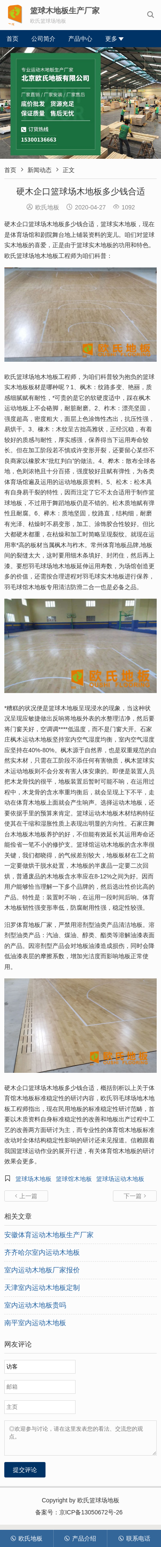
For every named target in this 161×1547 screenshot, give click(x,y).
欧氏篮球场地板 (98, 1505)
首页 (12, 38)
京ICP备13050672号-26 (91, 1517)
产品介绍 (80, 1538)
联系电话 (134, 1538)
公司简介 (43, 38)
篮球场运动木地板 (120, 1178)
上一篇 (26, 1196)
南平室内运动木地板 (35, 1322)
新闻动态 (39, 170)
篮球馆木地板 (74, 1178)
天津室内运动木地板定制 (42, 1287)
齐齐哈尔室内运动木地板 (42, 1252)
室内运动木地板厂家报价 (42, 1270)
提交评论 (25, 1474)
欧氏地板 (26, 1538)
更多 (114, 38)
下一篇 (135, 1196)
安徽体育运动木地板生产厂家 (49, 1234)
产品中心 (80, 38)
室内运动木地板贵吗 (35, 1305)
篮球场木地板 (33, 1178)
